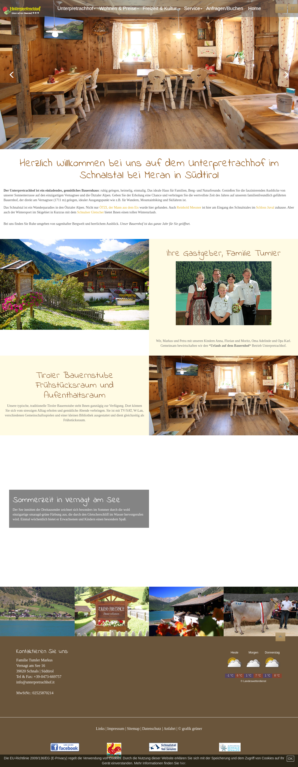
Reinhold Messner (189, 207)
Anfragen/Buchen (226, 8)
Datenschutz (151, 729)
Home (254, 8)
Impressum (115, 729)
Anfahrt (170, 729)
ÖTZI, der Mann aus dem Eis (119, 207)
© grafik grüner (190, 729)
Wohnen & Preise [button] (119, 8)
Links (100, 729)
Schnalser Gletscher (90, 212)
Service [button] (194, 8)
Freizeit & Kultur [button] (162, 8)
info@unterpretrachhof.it (35, 682)
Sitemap (133, 729)
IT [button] (293, 8)
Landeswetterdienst (254, 681)
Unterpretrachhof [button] (77, 8)
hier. (183, 763)
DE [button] (281, 8)
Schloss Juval (265, 207)
